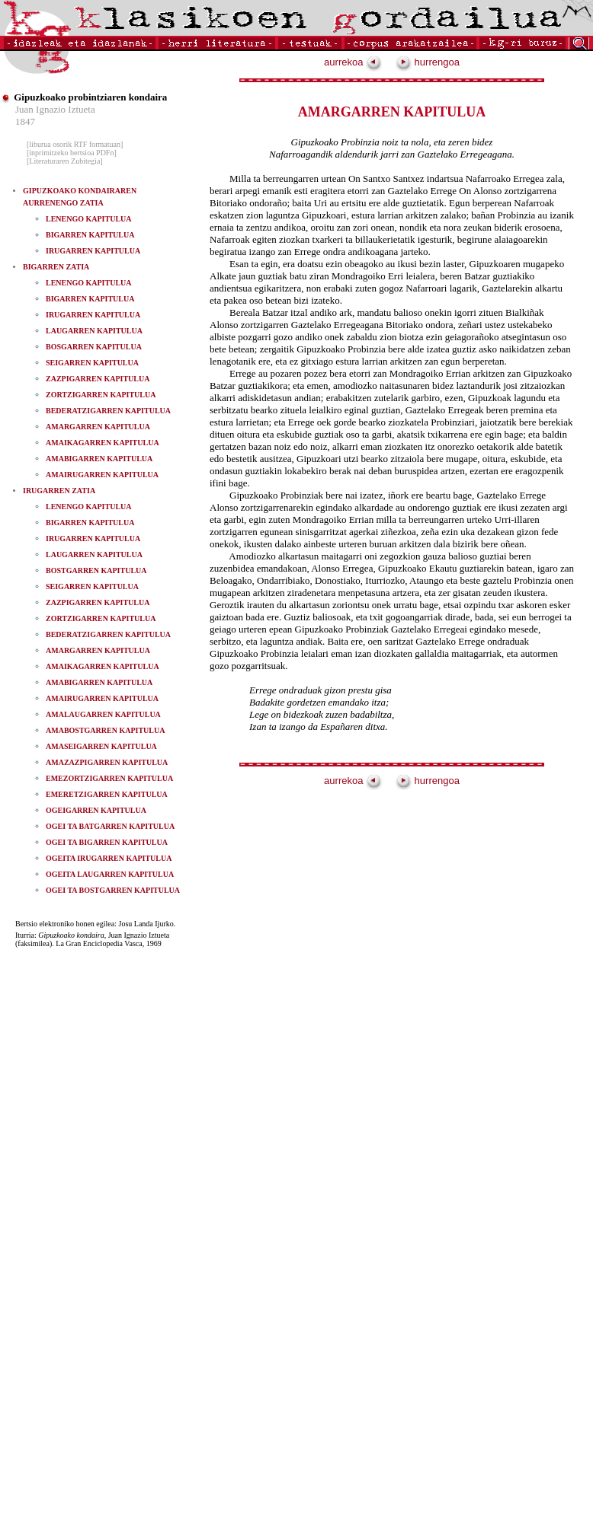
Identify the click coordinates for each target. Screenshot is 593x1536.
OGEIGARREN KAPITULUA (96, 810)
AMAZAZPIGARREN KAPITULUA (107, 762)
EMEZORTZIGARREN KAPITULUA (109, 778)
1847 (25, 121)
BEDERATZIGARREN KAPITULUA (108, 410)
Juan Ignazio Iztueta (55, 109)
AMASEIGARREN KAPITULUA (101, 746)
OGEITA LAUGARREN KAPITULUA (110, 874)
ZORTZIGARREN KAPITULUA (100, 394)
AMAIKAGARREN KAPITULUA (102, 442)
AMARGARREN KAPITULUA (98, 426)
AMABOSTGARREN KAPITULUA (105, 730)
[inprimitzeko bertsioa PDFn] (72, 152)
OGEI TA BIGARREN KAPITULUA (107, 842)
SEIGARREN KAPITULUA (92, 363)
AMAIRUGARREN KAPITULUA (102, 474)
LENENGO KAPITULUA (89, 219)
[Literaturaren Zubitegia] (65, 161)
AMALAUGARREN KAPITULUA (103, 714)
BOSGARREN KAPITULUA (94, 347)
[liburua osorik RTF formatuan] (75, 144)
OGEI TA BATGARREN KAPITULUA (110, 826)
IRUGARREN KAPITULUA (93, 251)
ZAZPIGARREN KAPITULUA (97, 378)
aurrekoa (353, 62)
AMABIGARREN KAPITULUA (99, 458)
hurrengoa (428, 62)
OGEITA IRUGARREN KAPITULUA (108, 858)
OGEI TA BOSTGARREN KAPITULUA (113, 890)
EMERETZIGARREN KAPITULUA (107, 794)
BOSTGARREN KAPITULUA (96, 570)
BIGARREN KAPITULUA (90, 235)
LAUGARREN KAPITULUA (94, 331)
